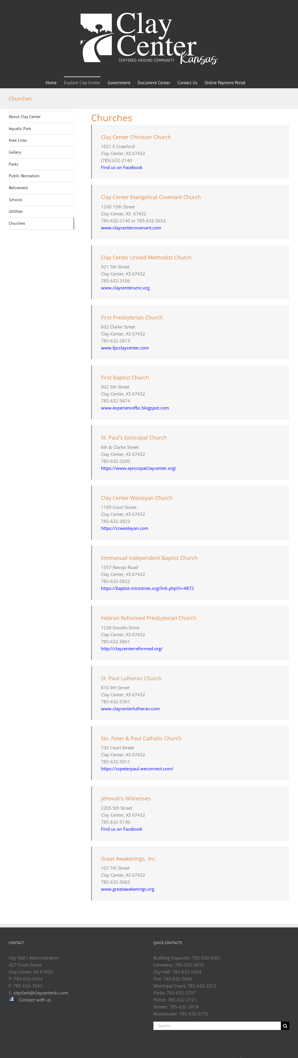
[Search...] (217, 1026)
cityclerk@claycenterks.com (40, 993)
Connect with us (35, 1000)
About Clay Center (25, 116)
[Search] (285, 1026)
